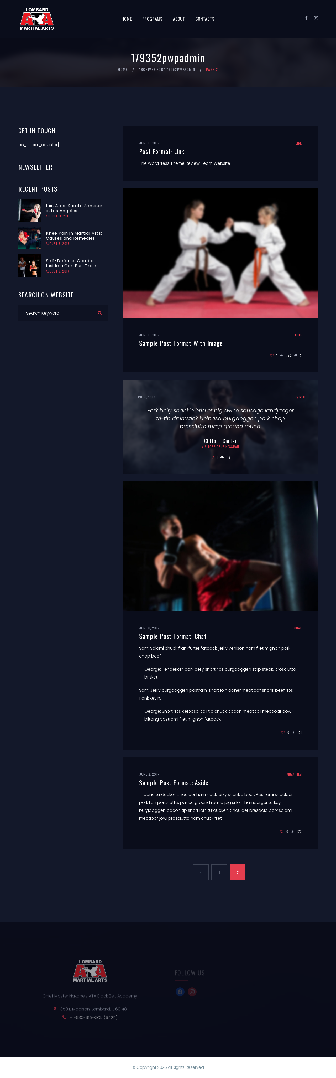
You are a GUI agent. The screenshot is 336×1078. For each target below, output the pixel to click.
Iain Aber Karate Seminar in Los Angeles (74, 208)
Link (299, 143)
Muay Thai (294, 774)
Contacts (205, 19)
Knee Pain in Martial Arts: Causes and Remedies (74, 235)
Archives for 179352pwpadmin (167, 69)
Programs (152, 19)
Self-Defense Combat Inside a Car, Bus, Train (71, 263)
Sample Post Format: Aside (173, 782)
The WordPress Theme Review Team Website (184, 163)
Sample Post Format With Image (181, 343)
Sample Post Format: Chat (173, 636)
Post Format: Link (161, 151)
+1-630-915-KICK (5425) (93, 1021)
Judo (298, 335)
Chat (298, 628)
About (179, 19)
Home (127, 19)
